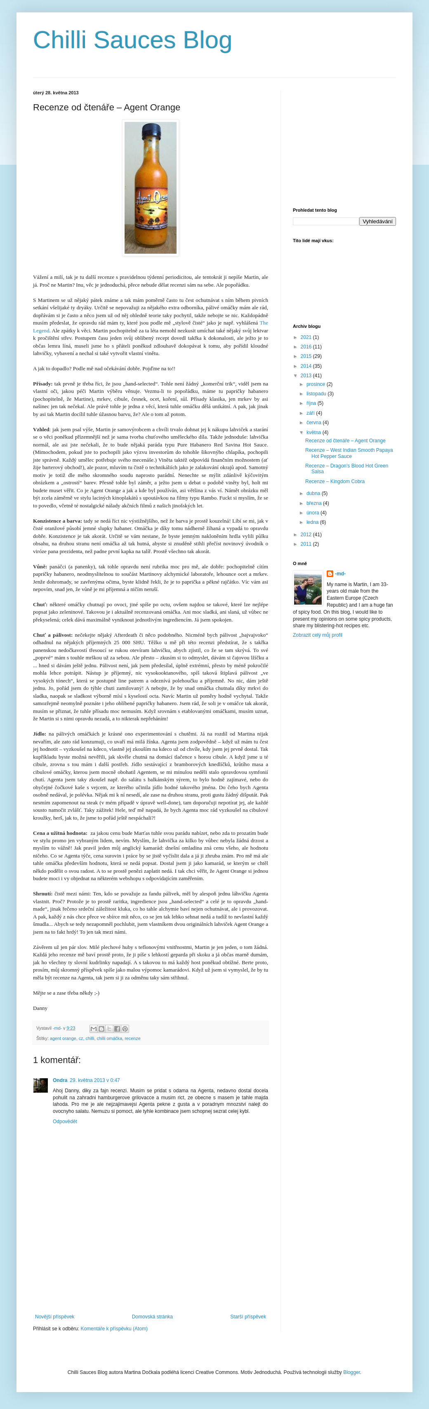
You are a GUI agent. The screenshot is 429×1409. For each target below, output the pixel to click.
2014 (307, 366)
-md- (340, 574)
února (313, 513)
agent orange (63, 1038)
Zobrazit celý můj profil (317, 635)
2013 (307, 376)
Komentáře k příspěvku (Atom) (114, 1329)
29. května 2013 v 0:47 (95, 1080)
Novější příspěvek (54, 1317)
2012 (307, 534)
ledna (313, 522)
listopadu (317, 394)
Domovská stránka (152, 1317)
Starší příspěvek (248, 1317)
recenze (132, 1038)
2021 (307, 337)
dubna (314, 493)
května (314, 432)
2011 (307, 544)
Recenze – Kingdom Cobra (335, 481)
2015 (307, 356)
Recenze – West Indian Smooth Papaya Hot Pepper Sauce (349, 453)
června (314, 422)
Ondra (60, 1080)
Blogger (351, 1372)
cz (81, 1038)
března (314, 503)
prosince (316, 384)
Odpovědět (65, 1121)
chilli (89, 1038)
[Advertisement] (151, 1278)
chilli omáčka (109, 1038)
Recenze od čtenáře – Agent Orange (345, 441)
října (312, 403)
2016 (307, 347)
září (311, 413)
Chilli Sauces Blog (133, 40)
